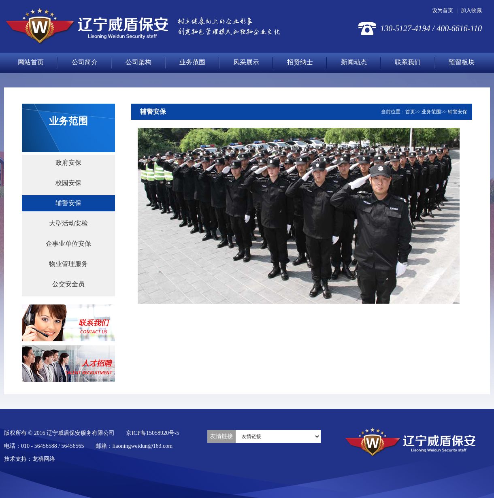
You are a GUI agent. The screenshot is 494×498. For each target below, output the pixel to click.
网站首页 (31, 62)
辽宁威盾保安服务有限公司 (86, 26)
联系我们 (408, 62)
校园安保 (68, 182)
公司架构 (138, 62)
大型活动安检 (68, 223)
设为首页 (442, 10)
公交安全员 (68, 284)
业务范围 (192, 62)
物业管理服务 (68, 263)
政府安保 (68, 162)
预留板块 (462, 62)
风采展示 (246, 62)
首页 (410, 112)
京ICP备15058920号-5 (152, 433)
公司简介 (85, 62)
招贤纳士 (300, 62)
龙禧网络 (43, 459)
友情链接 (221, 436)
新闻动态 (354, 62)
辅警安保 (68, 203)
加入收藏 (471, 10)
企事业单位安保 (68, 243)
